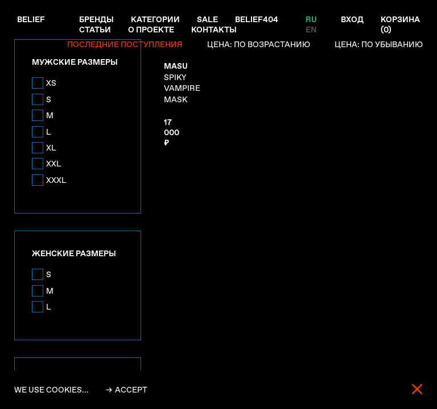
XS (51, 82)
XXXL (56, 180)
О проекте (151, 29)
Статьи (95, 29)
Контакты (214, 29)
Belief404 (256, 19)
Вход (352, 19)
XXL (53, 163)
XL (51, 147)
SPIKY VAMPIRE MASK (182, 82)
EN (311, 29)
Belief (31, 19)
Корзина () (400, 24)
